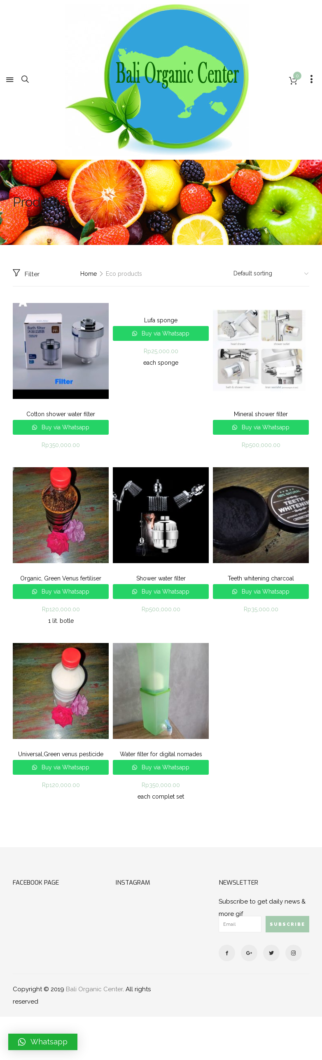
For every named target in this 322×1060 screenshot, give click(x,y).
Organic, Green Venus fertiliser (60, 578)
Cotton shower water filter (60, 414)
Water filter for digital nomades (161, 754)
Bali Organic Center (94, 989)
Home (88, 273)
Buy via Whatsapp (64, 427)
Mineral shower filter (261, 414)
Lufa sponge (160, 320)
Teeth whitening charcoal (261, 578)
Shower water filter (161, 578)
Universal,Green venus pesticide (60, 754)
